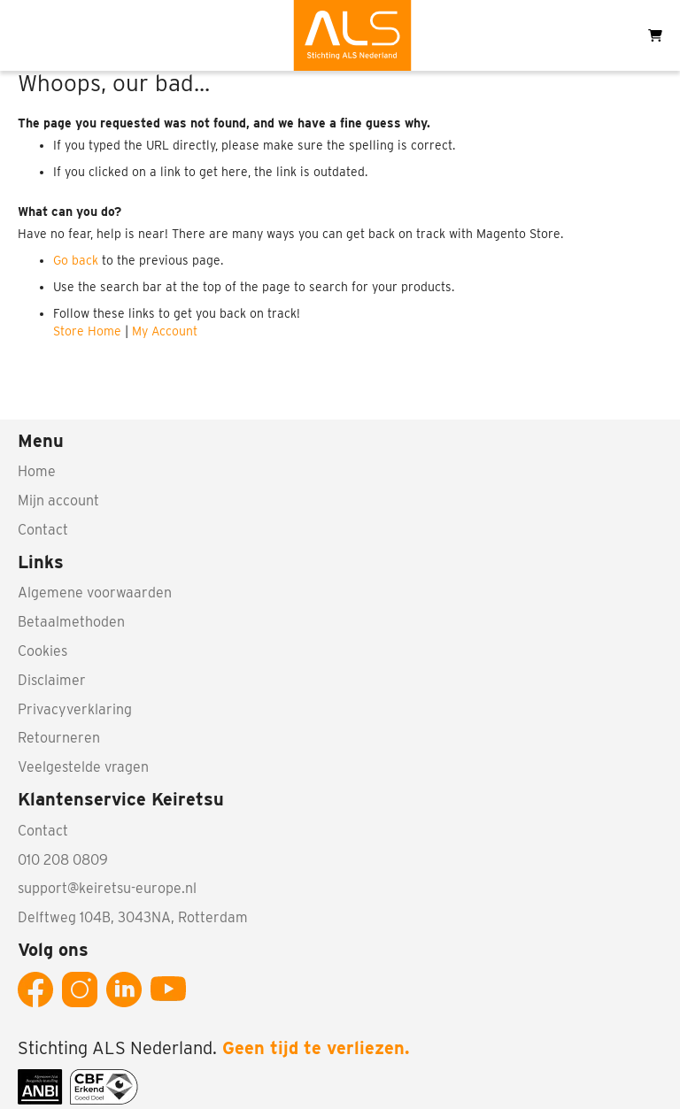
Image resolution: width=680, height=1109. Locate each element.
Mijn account (58, 500)
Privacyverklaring (75, 709)
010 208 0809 (63, 859)
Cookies (42, 651)
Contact (43, 529)
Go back (75, 260)
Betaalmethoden (71, 621)
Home (37, 471)
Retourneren (59, 737)
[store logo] (352, 35)
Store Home (87, 331)
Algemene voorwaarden (95, 592)
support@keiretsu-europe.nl (107, 888)
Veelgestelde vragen (83, 767)
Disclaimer (52, 680)
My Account (164, 331)
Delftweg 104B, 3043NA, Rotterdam (133, 917)
